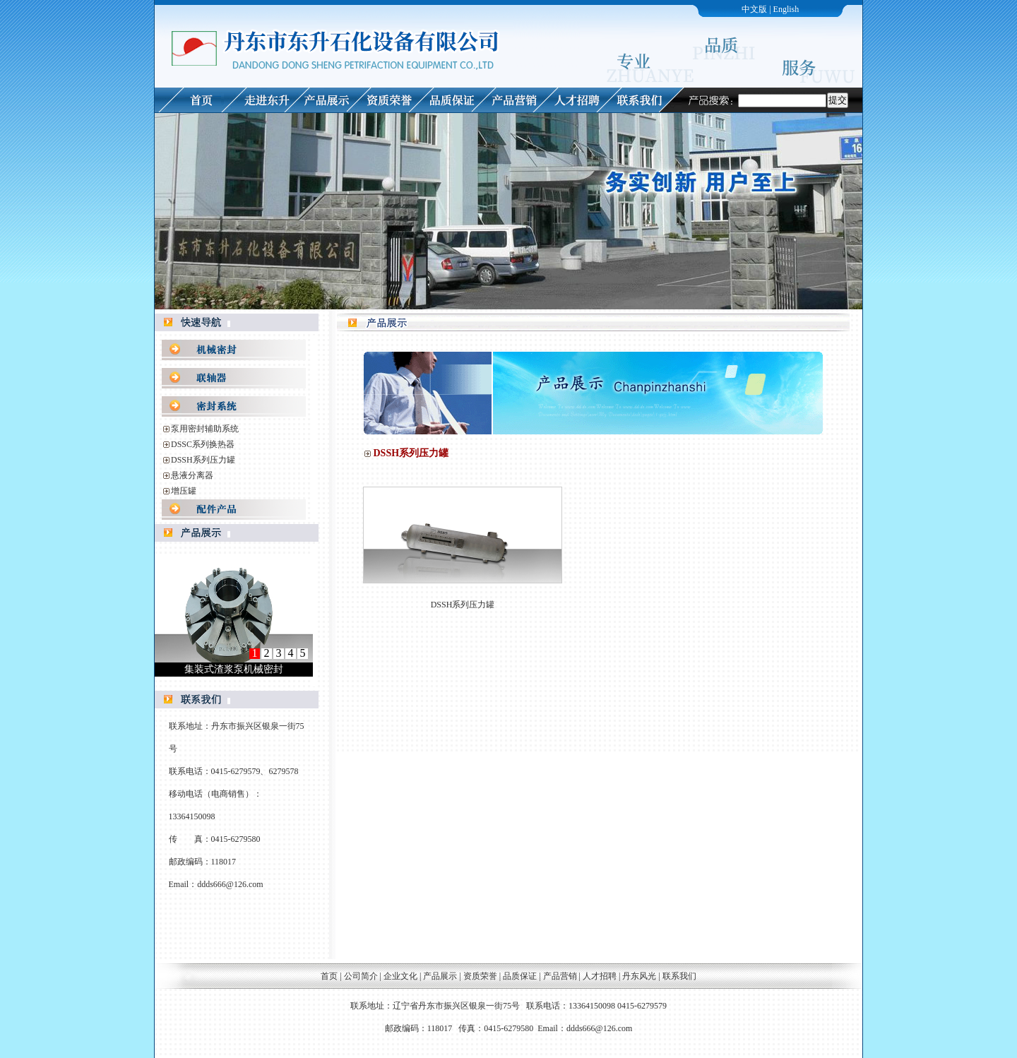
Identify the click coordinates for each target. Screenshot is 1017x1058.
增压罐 (183, 491)
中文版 (754, 9)
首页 (329, 976)
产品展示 (440, 976)
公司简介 (361, 976)
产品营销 (560, 976)
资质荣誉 (480, 976)
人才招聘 (600, 976)
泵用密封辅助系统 (205, 429)
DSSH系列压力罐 (203, 460)
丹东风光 (640, 976)
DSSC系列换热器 (202, 444)
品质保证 (520, 976)
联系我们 (679, 976)
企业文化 (400, 976)
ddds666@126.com (230, 884)
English (786, 9)
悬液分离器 (192, 475)
